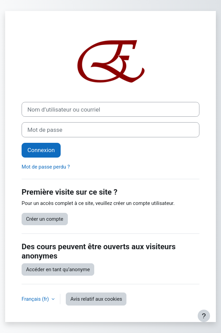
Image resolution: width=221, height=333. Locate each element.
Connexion (41, 150)
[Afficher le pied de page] (204, 316)
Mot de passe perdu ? (46, 167)
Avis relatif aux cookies (96, 299)
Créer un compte (44, 219)
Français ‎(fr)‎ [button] (36, 299)
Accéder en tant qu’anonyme (58, 269)
